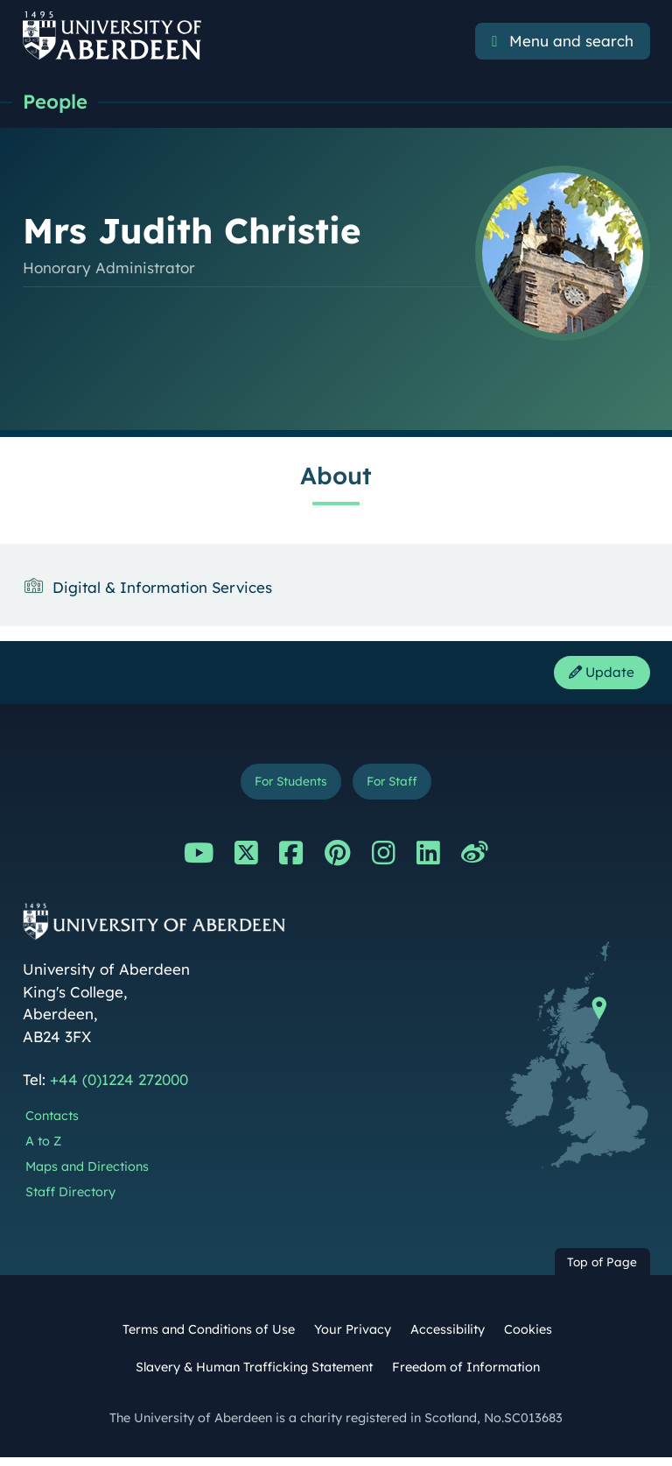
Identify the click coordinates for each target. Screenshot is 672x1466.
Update (597, 675)
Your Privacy (352, 1338)
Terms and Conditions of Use (208, 1338)
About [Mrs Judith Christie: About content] (336, 477)
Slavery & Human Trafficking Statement (254, 1376)
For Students (286, 787)
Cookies (528, 1338)
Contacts (52, 1124)
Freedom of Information (466, 1376)
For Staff (397, 787)
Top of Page (602, 1270)
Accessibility (447, 1338)
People (58, 102)
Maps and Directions (87, 1175)
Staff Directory (70, 1201)
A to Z (43, 1150)
